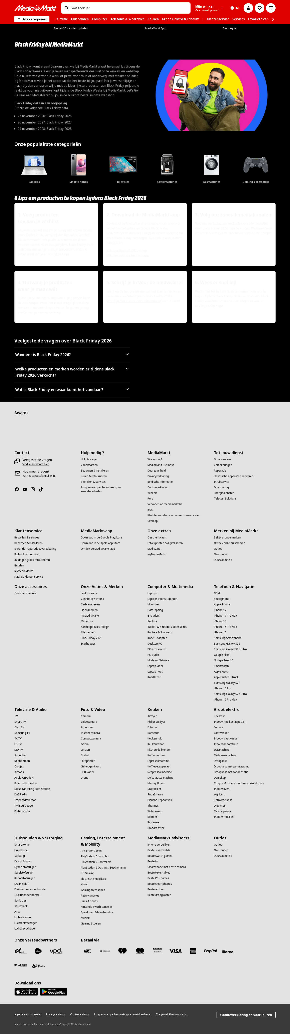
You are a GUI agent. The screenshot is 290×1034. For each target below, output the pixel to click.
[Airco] (17, 912)
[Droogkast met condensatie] (231, 772)
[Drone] (84, 778)
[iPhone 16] (220, 621)
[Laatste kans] (89, 593)
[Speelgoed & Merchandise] (97, 912)
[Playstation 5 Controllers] (96, 862)
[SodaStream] (155, 794)
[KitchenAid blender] (159, 750)
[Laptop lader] (155, 666)
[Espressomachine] (158, 761)
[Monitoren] (154, 604)
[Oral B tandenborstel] (27, 895)
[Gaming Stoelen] (91, 924)
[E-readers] (154, 616)
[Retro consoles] (90, 896)
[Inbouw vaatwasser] (226, 738)
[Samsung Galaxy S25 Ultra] (230, 649)
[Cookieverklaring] (158, 487)
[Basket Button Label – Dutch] (271, 8)
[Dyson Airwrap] (23, 861)
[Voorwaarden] (89, 465)
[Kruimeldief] (21, 884)
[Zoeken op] (66, 8)
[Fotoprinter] (88, 761)
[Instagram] (34, 489)
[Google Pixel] (221, 655)
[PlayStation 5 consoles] (95, 856)
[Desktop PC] (155, 644)
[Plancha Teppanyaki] (160, 800)
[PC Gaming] (87, 873)
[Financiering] (221, 487)
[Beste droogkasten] (159, 895)
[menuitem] (61, 19)
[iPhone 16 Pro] (222, 688)
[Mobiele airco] (22, 917)
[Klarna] (228, 952)
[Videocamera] (89, 722)
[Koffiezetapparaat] (159, 766)
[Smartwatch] (221, 666)
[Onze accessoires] (25, 593)
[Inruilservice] (221, 482)
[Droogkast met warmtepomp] (231, 766)
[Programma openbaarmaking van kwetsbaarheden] (111, 489)
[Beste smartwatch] (159, 850)
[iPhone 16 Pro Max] (225, 627)
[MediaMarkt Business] (161, 465)
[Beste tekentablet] (159, 873)
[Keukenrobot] (156, 744)
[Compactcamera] (91, 738)
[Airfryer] (152, 716)
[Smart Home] (22, 845)
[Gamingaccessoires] (93, 890)
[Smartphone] (221, 599)
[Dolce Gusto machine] (161, 778)
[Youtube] (26, 489)
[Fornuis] (218, 727)
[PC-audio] (153, 655)
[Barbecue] (153, 733)
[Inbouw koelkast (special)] (229, 722)
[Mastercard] (140, 951)
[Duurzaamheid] (157, 471)
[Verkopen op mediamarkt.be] (165, 504)
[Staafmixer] (154, 789)
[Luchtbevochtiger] (25, 929)
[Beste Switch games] (160, 856)
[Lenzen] (85, 750)
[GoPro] (85, 744)
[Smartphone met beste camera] (167, 867)
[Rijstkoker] (154, 822)
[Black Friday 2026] (91, 638)
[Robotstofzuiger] (24, 878)
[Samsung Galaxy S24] (227, 683)
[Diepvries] (220, 806)
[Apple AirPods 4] (24, 778)
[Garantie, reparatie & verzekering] (35, 549)
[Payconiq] (104, 951)
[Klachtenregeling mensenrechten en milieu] (174, 515)
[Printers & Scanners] (160, 632)
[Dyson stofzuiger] (25, 867)
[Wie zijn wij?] (155, 459)
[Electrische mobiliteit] (93, 879)
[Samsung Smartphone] (228, 638)
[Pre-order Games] (91, 851)
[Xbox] (84, 884)
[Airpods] (19, 772)
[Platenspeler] (22, 811)
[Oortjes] (19, 766)
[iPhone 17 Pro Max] (225, 616)
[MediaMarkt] (35, 8)
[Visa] (175, 951)
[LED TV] (18, 750)
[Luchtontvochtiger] (25, 923)
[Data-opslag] (155, 610)
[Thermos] (153, 806)
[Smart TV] (20, 722)
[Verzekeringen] (223, 465)
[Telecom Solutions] (225, 499)
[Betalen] (19, 565)
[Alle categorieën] (31, 19)
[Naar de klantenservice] (28, 577)
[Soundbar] (20, 755)
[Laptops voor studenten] (162, 599)
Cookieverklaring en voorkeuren (246, 1015)
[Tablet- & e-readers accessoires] (167, 627)
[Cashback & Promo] (92, 599)
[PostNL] (38, 951)
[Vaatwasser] (221, 733)
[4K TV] (18, 738)
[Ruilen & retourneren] (94, 476)
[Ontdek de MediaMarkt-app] (98, 549)
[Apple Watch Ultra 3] (226, 677)
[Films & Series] (89, 901)
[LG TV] (18, 744)
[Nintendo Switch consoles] (96, 907)
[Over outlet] (221, 554)
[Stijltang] (19, 856)
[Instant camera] (90, 733)
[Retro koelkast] (223, 800)
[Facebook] (18, 489)
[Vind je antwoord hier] (35, 464)
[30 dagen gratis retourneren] (32, 560)
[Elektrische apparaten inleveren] (233, 476)
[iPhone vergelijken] (159, 845)
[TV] (16, 716)
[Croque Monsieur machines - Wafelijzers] (239, 783)
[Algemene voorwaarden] (27, 1014)
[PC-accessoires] (157, 649)
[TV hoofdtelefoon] (25, 800)
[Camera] (86, 716)
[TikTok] (42, 489)
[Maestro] (122, 951)
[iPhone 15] (220, 632)
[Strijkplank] (21, 906)
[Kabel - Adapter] (157, 638)
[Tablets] (152, 621)
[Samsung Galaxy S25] (227, 644)
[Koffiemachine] (156, 755)
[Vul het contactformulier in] (38, 476)
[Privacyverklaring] (158, 476)
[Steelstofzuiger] (24, 873)
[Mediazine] (87, 621)
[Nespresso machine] (160, 772)
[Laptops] (153, 593)
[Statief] (85, 755)
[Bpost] (20, 951)
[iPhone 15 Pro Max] (225, 700)
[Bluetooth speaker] (25, 783)
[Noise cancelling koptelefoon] (32, 789)
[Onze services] (222, 459)
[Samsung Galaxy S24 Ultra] (230, 694)
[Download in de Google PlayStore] (101, 537)
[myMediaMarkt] (23, 571)
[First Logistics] (38, 966)
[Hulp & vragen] (89, 459)
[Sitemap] (153, 521)
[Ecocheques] (88, 644)
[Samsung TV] (22, 733)
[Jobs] (150, 510)
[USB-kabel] (87, 772)
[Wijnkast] (219, 794)
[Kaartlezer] (154, 677)
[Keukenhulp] (155, 738)
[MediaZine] (154, 549)
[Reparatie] (220, 471)
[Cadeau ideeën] (90, 604)
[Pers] (150, 499)
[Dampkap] (220, 778)
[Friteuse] (153, 727)
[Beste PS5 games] (158, 878)
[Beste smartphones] (160, 884)
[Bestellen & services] (93, 482)
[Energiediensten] (224, 493)
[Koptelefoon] (22, 761)
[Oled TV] (19, 727)
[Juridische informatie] (160, 482)
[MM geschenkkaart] (157, 951)
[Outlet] (218, 549)
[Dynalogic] (20, 965)
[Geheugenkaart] (91, 766)
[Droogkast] (220, 761)
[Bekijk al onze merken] (227, 537)
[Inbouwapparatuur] (226, 744)
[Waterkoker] (155, 811)
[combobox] (129, 8)
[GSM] (217, 593)
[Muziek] (85, 918)
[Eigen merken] (89, 610)
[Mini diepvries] (222, 811)
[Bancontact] (87, 951)
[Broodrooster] (156, 828)
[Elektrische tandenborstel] (30, 889)
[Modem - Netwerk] (158, 660)
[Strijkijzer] (20, 901)
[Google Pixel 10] (223, 660)
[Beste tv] (153, 861)
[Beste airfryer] (156, 889)
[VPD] (56, 951)
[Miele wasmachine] (225, 755)
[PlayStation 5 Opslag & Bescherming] (103, 868)
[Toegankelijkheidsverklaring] (171, 1014)
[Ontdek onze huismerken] (229, 543)
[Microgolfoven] (156, 783)
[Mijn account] (248, 8)
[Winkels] (152, 493)
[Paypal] (210, 951)
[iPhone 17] (220, 610)
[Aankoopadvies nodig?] (95, 627)
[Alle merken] (88, 632)
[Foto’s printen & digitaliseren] (165, 543)
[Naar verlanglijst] (259, 8)
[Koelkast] (219, 716)
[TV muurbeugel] (23, 806)
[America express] (193, 951)
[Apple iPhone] (222, 604)
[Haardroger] (21, 850)
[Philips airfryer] (156, 722)
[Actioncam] (87, 727)
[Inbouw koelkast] (224, 817)
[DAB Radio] (20, 794)
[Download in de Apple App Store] (100, 543)
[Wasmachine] (222, 750)
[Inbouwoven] (222, 789)
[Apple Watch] (221, 672)
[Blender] (152, 817)
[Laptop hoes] (155, 672)
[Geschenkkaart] (157, 537)
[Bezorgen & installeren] (95, 471)
